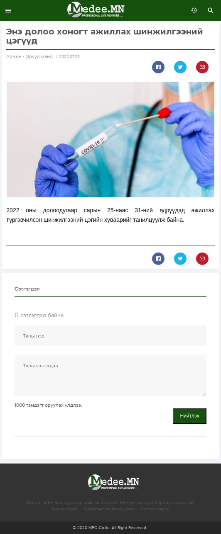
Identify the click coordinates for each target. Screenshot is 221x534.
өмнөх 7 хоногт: (192, 10)
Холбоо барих (155, 509)
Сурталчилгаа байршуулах (109, 509)
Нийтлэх (189, 416)
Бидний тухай (65, 509)
